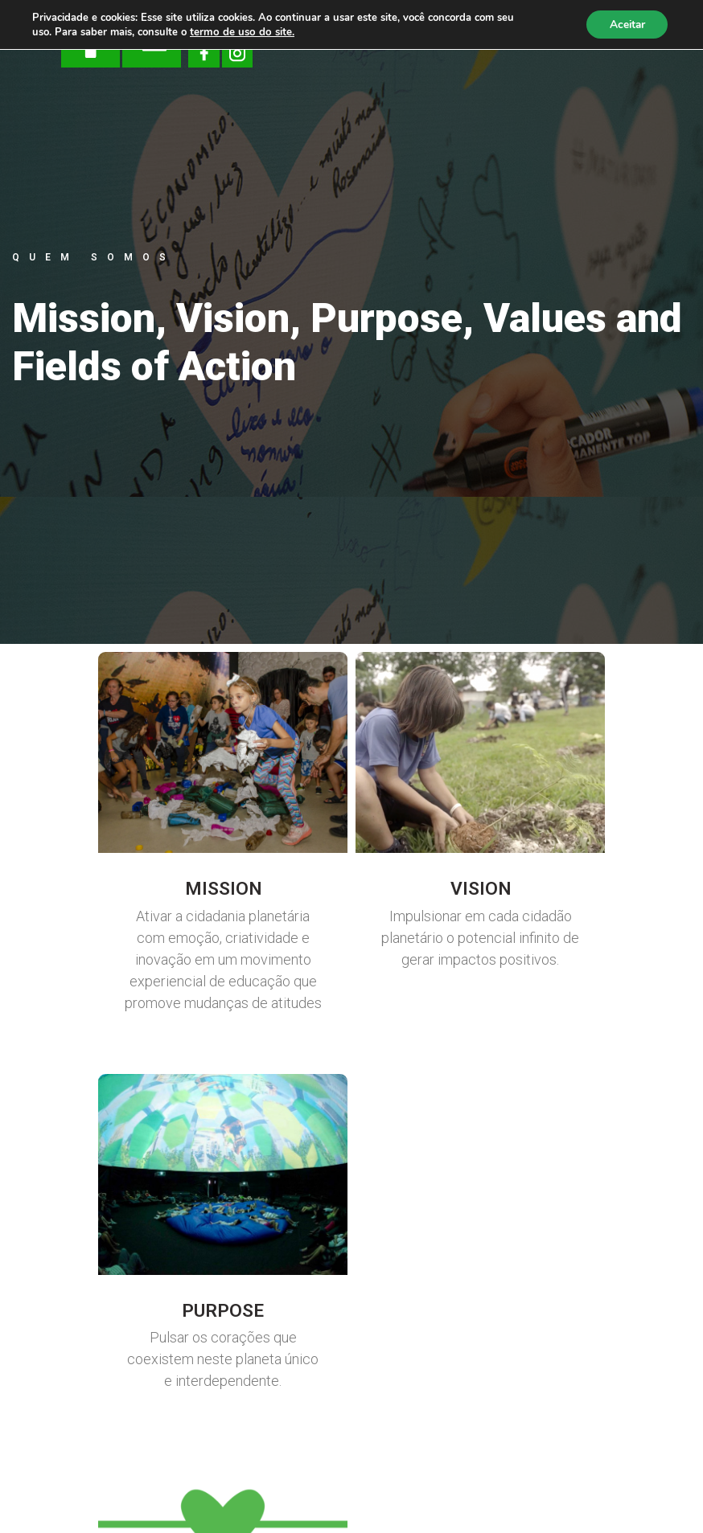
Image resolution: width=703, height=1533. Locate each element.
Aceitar (624, 24)
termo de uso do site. (240, 32)
